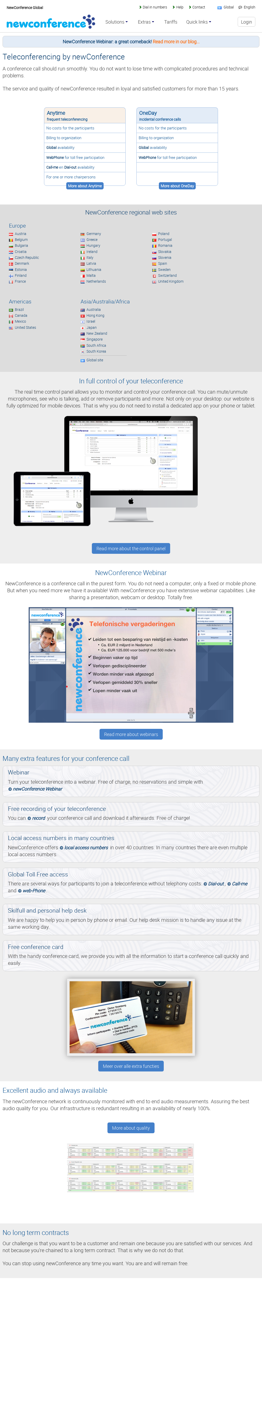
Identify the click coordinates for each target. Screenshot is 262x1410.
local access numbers (86, 847)
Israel (90, 321)
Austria (20, 233)
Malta (91, 275)
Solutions (114, 22)
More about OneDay (177, 185)
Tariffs (170, 22)
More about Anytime (85, 185)
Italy (89, 257)
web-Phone (34, 890)
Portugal (165, 239)
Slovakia (164, 251)
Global (51, 147)
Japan (91, 327)
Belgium (21, 239)
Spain (162, 263)
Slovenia (164, 257)
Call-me (52, 167)
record (38, 818)
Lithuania (93, 269)
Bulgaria (21, 245)
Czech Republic (27, 257)
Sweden (164, 269)
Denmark (22, 263)
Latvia (91, 263)
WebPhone (55, 157)
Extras (144, 22)
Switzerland (167, 275)
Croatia (21, 251)
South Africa (96, 345)
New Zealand (96, 333)
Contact (198, 7)
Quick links (197, 22)
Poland (163, 233)
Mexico (20, 321)
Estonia (21, 269)
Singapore (94, 339)
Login (246, 22)
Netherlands (96, 281)
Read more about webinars (131, 734)
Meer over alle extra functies (131, 1066)
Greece (91, 239)
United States (25, 327)
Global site (94, 359)
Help (179, 7)
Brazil (19, 309)
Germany (93, 233)
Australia (93, 309)
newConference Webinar (37, 789)
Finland (21, 275)
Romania (165, 245)
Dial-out (70, 167)
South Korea (96, 351)
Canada (21, 315)
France (20, 281)
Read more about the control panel (131, 548)
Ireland (91, 251)
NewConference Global (25, 7)
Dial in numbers (155, 7)
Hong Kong (95, 315)
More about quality (131, 1128)
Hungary (93, 245)
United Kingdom (170, 281)
